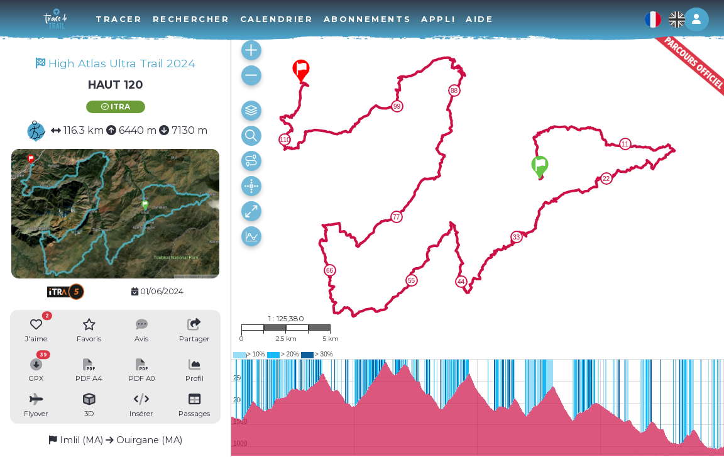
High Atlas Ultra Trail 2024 (115, 63)
